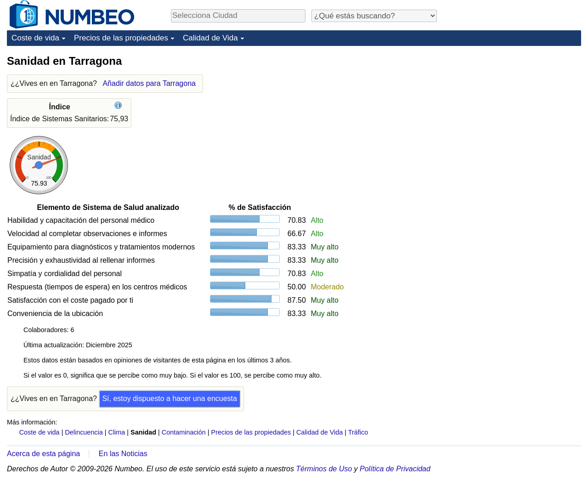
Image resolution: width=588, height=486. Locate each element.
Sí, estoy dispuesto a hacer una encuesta (169, 398)
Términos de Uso (324, 469)
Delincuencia (83, 432)
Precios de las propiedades (121, 38)
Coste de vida (35, 38)
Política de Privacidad (395, 469)
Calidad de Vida (210, 38)
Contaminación (184, 432)
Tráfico (358, 432)
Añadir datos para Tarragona (149, 83)
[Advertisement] (512, 111)
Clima (116, 432)
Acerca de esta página (43, 454)
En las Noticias (123, 454)
